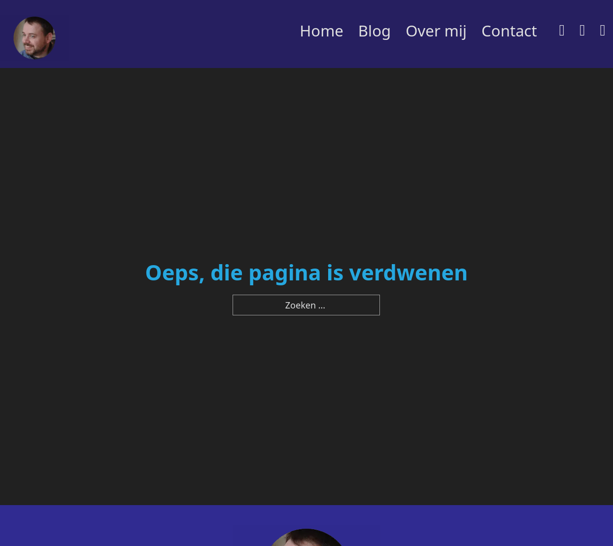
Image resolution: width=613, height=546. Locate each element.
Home (321, 30)
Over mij (436, 30)
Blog (374, 30)
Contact (509, 30)
